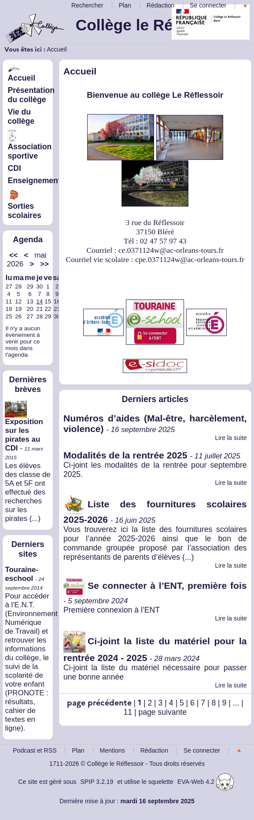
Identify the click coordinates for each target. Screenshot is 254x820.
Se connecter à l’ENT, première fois (155, 585)
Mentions (112, 750)
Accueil (56, 49)
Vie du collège (20, 116)
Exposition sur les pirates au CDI (24, 428)
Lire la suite (231, 437)
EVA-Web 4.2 (205, 781)
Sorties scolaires (24, 205)
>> (44, 264)
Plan (125, 5)
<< (13, 255)
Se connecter (208, 5)
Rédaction (160, 5)
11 (128, 712)
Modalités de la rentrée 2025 (125, 455)
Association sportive (29, 145)
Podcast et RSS (34, 750)
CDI (14, 168)
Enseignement (33, 180)
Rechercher (87, 5)
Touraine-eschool (21, 574)
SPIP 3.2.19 (96, 781)
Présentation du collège (31, 95)
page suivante (162, 712)
